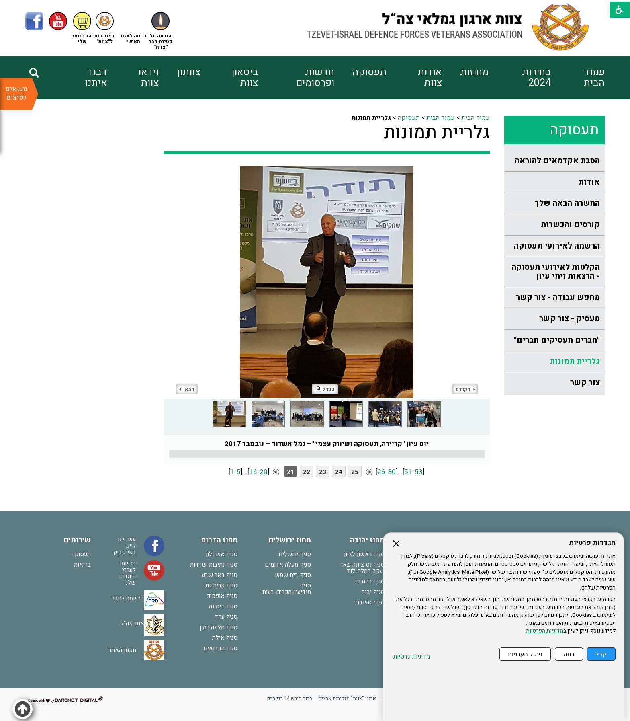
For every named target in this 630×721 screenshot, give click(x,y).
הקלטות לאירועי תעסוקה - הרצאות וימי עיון (555, 271)
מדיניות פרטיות (411, 657)
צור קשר (585, 382)
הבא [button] (186, 389)
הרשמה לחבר (128, 598)
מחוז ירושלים (290, 540)
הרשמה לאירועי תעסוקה (557, 246)
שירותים (77, 540)
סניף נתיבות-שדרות (213, 564)
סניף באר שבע (219, 575)
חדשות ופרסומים (315, 77)
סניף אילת (224, 637)
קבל (601, 654)
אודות (589, 182)
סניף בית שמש (293, 575)
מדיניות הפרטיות (544, 631)
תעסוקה (369, 72)
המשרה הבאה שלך (567, 203)
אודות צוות (429, 77)
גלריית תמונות (575, 361)
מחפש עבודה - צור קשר (558, 297)
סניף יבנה (373, 591)
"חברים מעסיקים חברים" (557, 340)
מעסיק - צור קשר (569, 319)
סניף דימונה (223, 606)
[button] (133, 28)
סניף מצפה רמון (218, 627)
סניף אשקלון (221, 554)
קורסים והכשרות (570, 224)
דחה (569, 654)
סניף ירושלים (294, 554)
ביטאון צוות (244, 77)
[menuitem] (578, 77)
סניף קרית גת (221, 585)
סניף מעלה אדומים (288, 564)
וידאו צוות (148, 77)
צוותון (188, 72)
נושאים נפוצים (16, 93)
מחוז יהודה (367, 540)
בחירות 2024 (536, 77)
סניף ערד (226, 616)
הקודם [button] (465, 389)
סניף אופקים (221, 596)
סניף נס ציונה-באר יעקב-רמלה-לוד (362, 567)
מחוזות (474, 72)
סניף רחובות (370, 581)
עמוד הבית (594, 77)
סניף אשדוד (369, 602)
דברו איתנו (96, 77)
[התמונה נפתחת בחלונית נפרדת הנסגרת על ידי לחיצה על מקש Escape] (327, 282)
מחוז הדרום (219, 540)
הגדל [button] (326, 389)
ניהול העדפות (525, 654)
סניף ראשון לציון (364, 554)
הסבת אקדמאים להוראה (557, 160)
